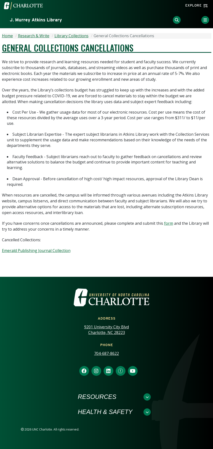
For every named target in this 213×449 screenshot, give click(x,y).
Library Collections (71, 35)
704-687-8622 (106, 353)
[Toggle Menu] (205, 20)
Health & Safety (105, 411)
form (168, 223)
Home (7, 35)
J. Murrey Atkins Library (36, 19)
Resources (97, 396)
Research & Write (33, 35)
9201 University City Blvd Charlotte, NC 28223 (106, 329)
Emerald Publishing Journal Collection (36, 250)
